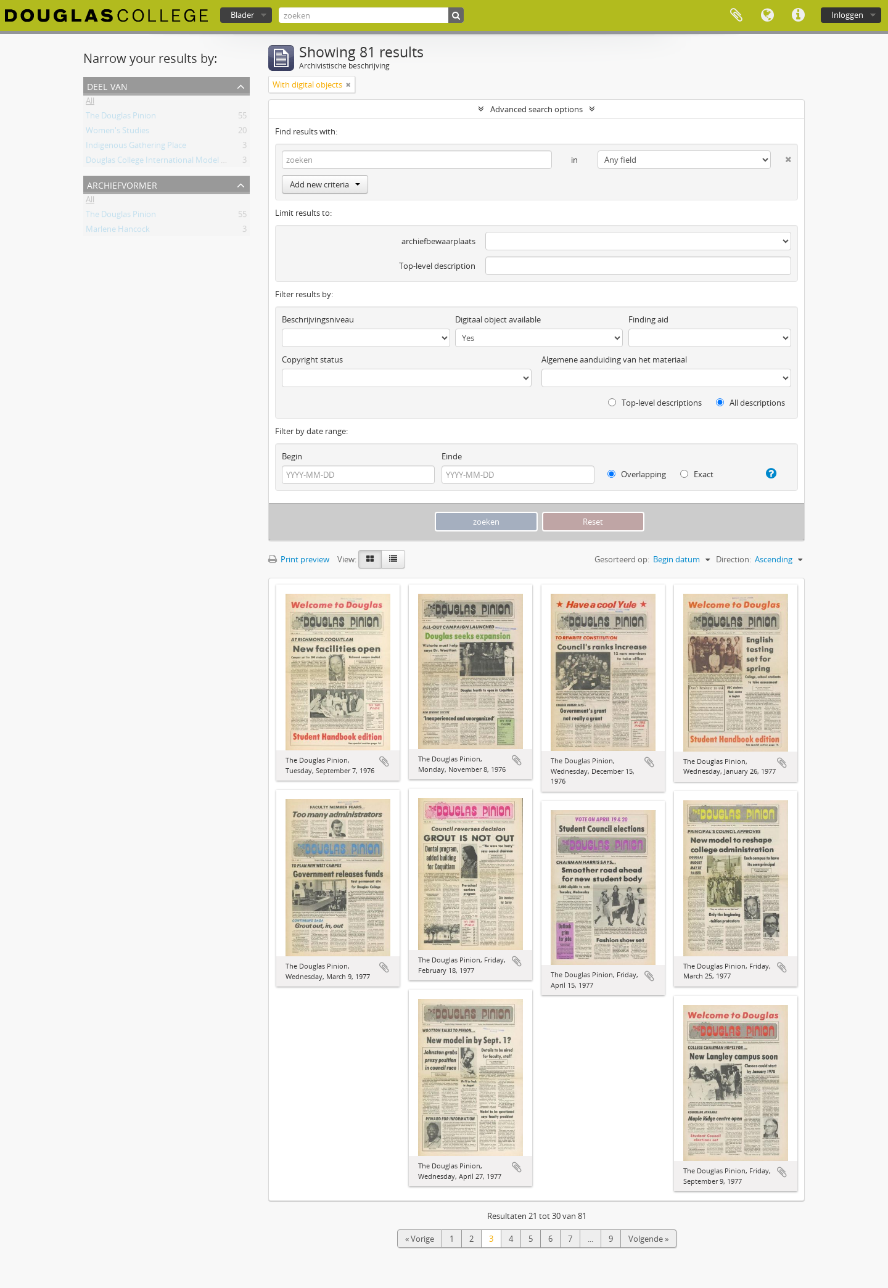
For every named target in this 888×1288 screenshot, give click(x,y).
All (90, 103)
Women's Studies (117, 132)
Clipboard (736, 15)
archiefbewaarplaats (438, 241)
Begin (292, 456)
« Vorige (419, 1238)
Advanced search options (536, 109)
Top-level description (437, 265)
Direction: (733, 559)
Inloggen (847, 14)
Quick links (798, 15)
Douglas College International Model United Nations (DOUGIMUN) (206, 162)
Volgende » (648, 1238)
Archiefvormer (122, 184)
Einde (452, 456)
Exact (696, 474)
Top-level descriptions (655, 402)
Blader (242, 14)
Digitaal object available (498, 319)
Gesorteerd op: (621, 559)
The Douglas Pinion (121, 117)
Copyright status (312, 359)
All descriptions (750, 402)
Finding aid (648, 319)
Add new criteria (325, 184)
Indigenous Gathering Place (136, 147)
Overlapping (636, 474)
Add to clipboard (384, 761)
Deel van (107, 85)
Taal (767, 15)
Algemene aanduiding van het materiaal (614, 359)
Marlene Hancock (118, 231)
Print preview (298, 559)
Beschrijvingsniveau (318, 319)
